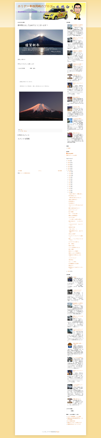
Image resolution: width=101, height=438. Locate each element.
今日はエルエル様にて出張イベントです (78, 64)
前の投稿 (60, 170)
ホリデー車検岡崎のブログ (35, 6)
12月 (70, 171)
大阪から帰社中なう (73, 199)
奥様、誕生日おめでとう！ (74, 208)
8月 (70, 179)
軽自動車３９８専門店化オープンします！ (78, 25)
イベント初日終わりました (74, 247)
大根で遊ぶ (71, 259)
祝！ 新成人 (71, 243)
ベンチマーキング (72, 257)
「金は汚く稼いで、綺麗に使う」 (76, 193)
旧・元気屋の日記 (71, 421)
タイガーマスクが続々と (74, 241)
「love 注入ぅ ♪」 (73, 229)
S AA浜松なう (72, 203)
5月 (70, 184)
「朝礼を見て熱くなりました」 (75, 197)
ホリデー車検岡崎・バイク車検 (74, 416)
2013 (69, 166)
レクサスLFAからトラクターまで (77, 385)
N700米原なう (72, 201)
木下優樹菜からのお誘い (74, 263)
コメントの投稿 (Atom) (25, 173)
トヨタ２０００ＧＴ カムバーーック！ (78, 291)
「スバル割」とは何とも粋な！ (75, 219)
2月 (70, 190)
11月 (70, 173)
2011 (69, 170)
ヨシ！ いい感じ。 (73, 261)
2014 (69, 164)
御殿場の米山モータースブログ (74, 424)
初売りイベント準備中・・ (74, 251)
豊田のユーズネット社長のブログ (74, 422)
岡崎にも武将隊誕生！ (73, 215)
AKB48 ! (75, 277)
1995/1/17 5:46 (72, 227)
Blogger (57, 431)
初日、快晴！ (71, 249)
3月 (70, 188)
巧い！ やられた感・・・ (74, 213)
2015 (69, 162)
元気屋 (68, 148)
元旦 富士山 (24, 131)
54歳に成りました (77, 74)
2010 (69, 271)
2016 (69, 160)
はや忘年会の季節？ (77, 118)
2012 (69, 168)
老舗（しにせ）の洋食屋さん (75, 253)
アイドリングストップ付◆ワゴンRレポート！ (78, 330)
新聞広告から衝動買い (78, 51)
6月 (70, 182)
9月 (70, 177)
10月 (70, 175)
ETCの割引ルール (72, 195)
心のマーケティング (73, 209)
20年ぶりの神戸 (72, 233)
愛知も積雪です (76, 97)
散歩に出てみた (76, 133)
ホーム (39, 170)
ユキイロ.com (71, 217)
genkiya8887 (70, 153)
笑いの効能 (71, 211)
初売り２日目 (71, 245)
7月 (70, 181)
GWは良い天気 (76, 106)
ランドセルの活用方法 (78, 357)
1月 (70, 192)
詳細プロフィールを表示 (71, 155)
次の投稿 (20, 170)
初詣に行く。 (71, 265)
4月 (70, 186)
